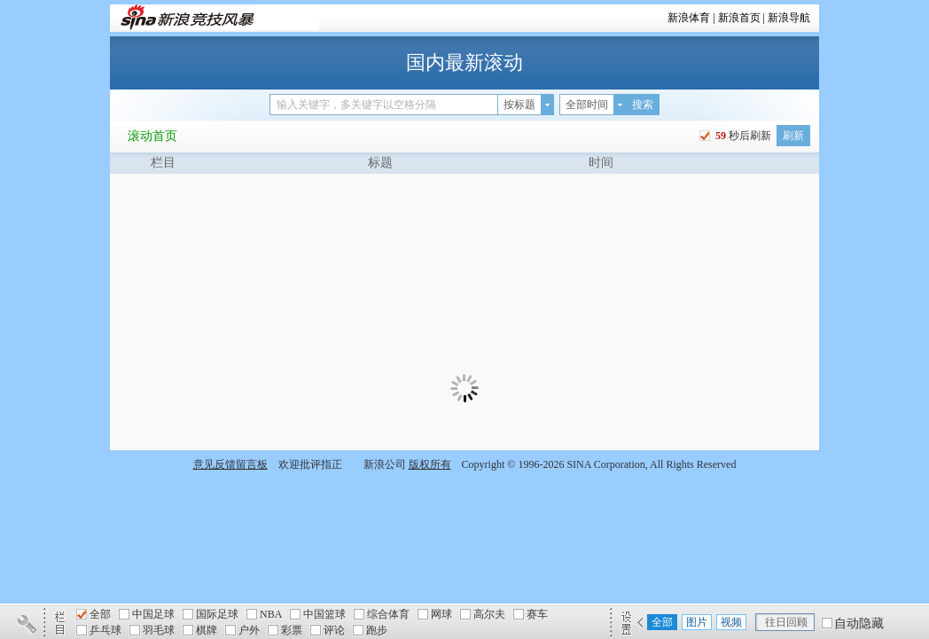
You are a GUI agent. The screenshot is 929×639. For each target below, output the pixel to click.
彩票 (291, 630)
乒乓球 (105, 630)
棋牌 (206, 630)
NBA (271, 614)
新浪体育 (688, 18)
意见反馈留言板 (230, 464)
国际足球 (217, 614)
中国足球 (153, 614)
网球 (441, 614)
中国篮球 (324, 614)
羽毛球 (159, 630)
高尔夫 (489, 614)
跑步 (376, 630)
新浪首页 (739, 18)
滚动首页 (152, 136)
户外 (249, 630)
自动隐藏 (859, 623)
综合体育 (388, 614)
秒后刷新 (742, 135)
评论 (334, 630)
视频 (731, 622)
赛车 (537, 614)
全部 (100, 614)
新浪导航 (789, 18)
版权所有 (430, 464)
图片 (696, 622)
